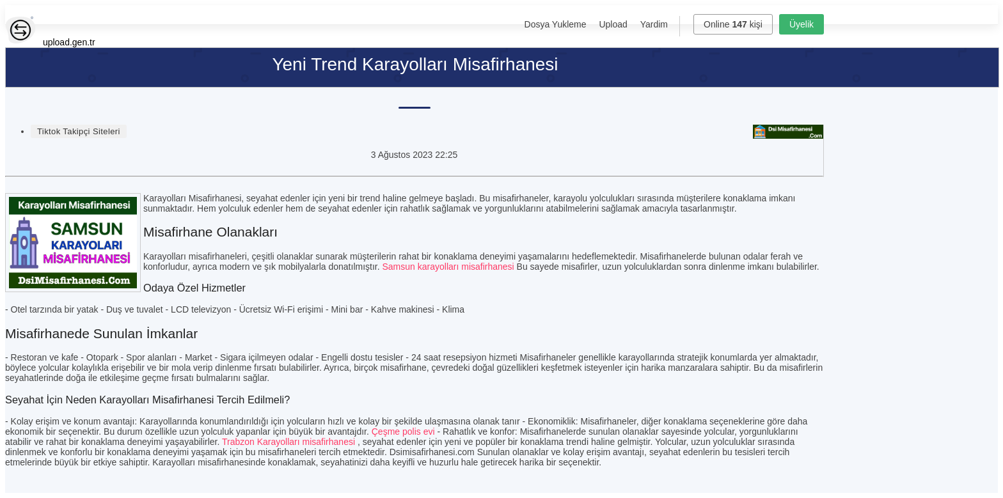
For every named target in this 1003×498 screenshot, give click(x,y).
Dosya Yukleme (556, 24)
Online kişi (733, 24)
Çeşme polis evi (403, 431)
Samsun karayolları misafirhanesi (448, 266)
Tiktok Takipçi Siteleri (78, 131)
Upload (613, 24)
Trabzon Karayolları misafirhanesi (288, 442)
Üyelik (801, 24)
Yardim (654, 24)
